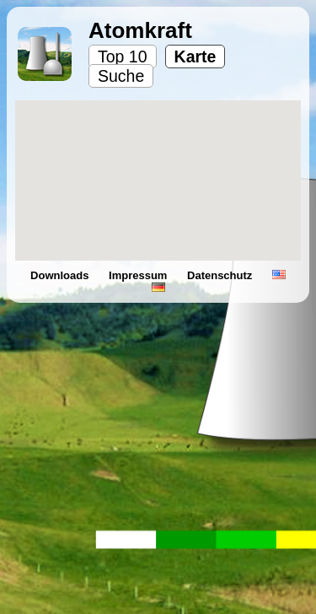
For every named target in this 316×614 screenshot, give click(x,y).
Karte (195, 56)
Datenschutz (221, 275)
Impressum (139, 275)
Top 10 (122, 56)
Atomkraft (140, 30)
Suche (121, 76)
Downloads (61, 275)
